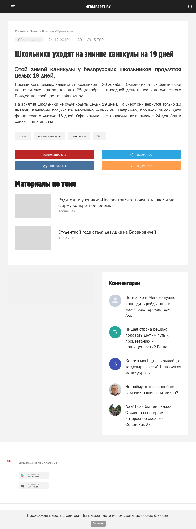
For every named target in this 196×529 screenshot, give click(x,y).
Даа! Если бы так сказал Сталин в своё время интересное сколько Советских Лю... (148, 415)
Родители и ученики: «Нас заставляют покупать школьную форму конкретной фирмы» (116, 202)
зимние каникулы (49, 136)
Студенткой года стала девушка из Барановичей (107, 231)
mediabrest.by (98, 7)
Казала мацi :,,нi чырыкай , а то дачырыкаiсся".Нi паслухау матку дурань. (153, 366)
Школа (23, 136)
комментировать (55, 154)
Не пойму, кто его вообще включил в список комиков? (151, 389)
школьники (79, 136)
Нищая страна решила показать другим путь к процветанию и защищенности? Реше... (148, 338)
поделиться (141, 155)
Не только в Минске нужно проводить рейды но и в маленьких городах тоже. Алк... (150, 306)
